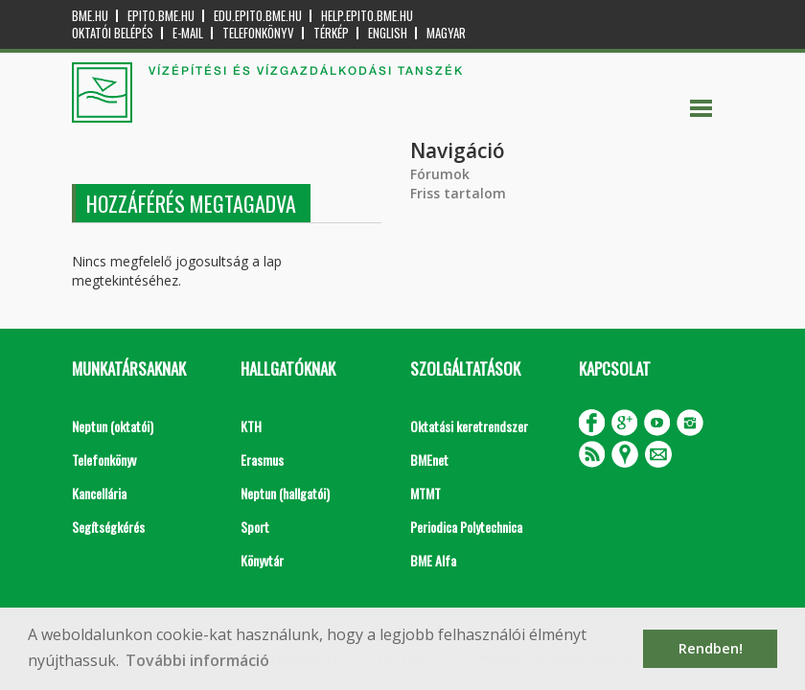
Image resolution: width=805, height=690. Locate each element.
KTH (251, 426)
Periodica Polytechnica (466, 527)
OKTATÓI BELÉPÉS (112, 33)
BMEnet (429, 459)
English (387, 33)
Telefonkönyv (258, 33)
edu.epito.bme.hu (258, 16)
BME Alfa (433, 560)
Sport (255, 527)
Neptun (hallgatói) (285, 493)
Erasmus (262, 459)
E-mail (187, 33)
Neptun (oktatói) (112, 426)
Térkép (331, 33)
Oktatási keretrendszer (469, 426)
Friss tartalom (458, 193)
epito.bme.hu (161, 16)
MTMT (425, 493)
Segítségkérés (108, 527)
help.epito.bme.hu (367, 16)
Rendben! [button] (710, 648)
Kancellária (99, 493)
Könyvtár (262, 560)
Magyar (446, 33)
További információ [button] (197, 660)
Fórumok (440, 174)
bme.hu (90, 16)
